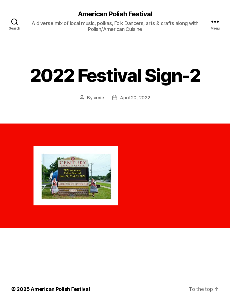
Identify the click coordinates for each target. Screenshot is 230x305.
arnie (99, 97)
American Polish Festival (115, 14)
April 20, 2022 (135, 97)
